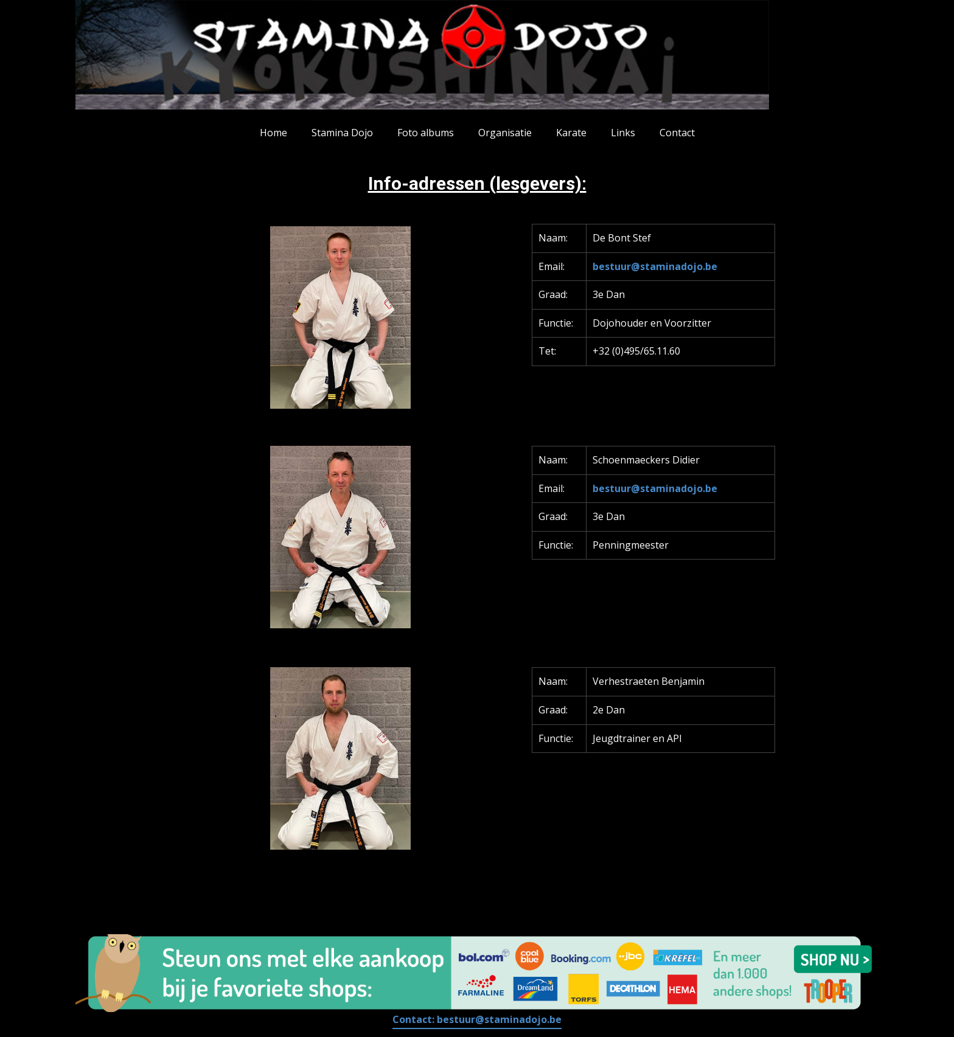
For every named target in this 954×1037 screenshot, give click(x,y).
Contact (677, 132)
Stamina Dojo (342, 132)
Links (623, 132)
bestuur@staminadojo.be (655, 266)
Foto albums (425, 132)
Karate (571, 132)
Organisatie (505, 132)
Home (273, 132)
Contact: (477, 1019)
